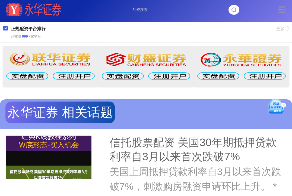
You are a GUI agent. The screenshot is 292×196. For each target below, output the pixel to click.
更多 (282, 28)
